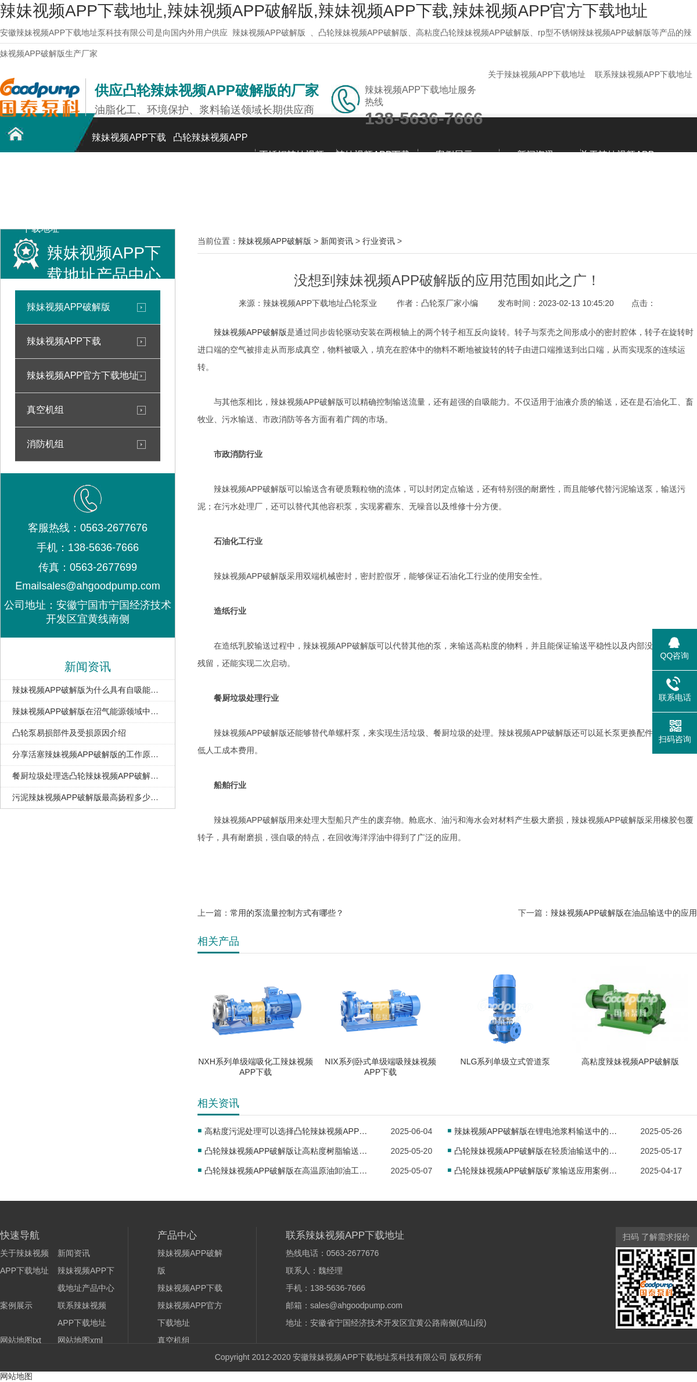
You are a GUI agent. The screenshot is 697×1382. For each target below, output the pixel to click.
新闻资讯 (535, 155)
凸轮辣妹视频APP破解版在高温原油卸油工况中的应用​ (289, 1170)
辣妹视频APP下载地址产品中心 (373, 161)
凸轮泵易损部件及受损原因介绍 (69, 732)
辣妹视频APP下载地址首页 (129, 143)
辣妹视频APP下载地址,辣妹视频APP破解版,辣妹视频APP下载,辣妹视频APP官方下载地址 (324, 11)
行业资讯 (378, 241)
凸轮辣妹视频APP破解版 (210, 143)
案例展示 (454, 155)
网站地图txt (20, 1340)
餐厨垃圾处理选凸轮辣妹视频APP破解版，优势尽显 (87, 775)
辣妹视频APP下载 (64, 341)
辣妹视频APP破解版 (269, 32)
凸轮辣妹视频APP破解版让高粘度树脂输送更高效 (289, 1151)
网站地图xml (80, 1340)
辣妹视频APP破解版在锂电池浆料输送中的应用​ (539, 1131)
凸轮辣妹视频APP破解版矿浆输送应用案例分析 (539, 1170)
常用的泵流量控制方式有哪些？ (287, 912)
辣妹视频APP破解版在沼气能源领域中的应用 (87, 711)
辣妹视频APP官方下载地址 (82, 375)
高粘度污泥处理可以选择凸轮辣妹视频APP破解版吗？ (289, 1131)
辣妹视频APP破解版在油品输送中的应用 (624, 912)
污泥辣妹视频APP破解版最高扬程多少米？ (87, 797)
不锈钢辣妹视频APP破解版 (291, 161)
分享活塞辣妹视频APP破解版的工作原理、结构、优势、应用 (87, 754)
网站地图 (16, 1376)
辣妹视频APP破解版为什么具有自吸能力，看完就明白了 (87, 689)
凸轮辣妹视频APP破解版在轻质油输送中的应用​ (539, 1151)
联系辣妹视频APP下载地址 (643, 74)
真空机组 (45, 410)
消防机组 (45, 444)
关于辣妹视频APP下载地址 (536, 74)
